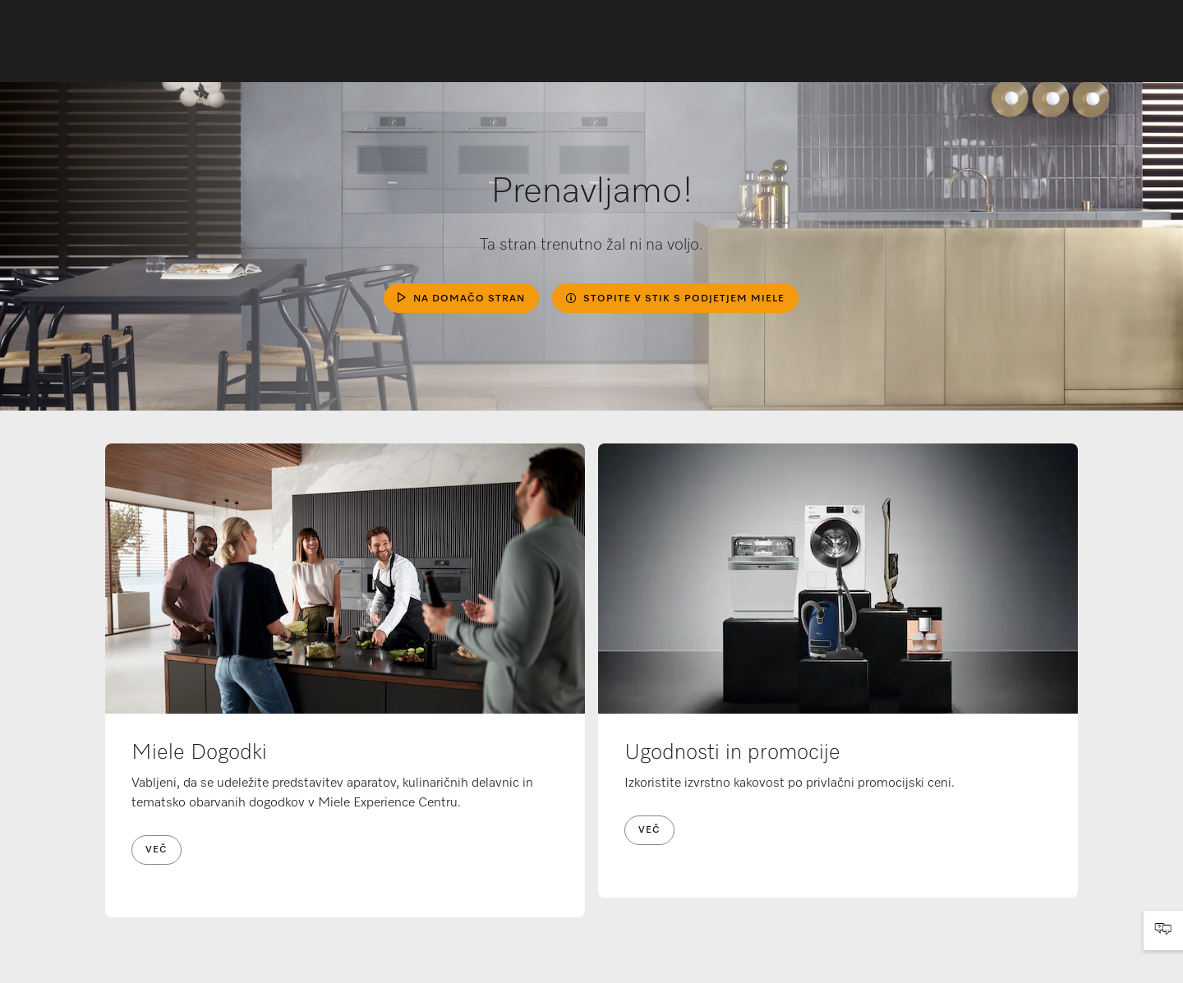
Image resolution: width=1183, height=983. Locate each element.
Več (156, 850)
